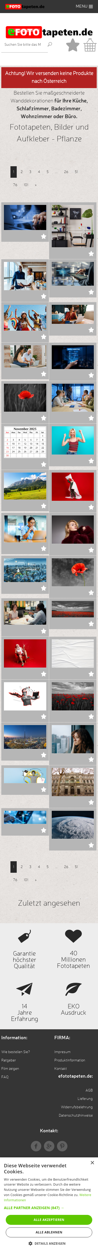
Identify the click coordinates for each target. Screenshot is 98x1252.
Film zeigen (10, 1069)
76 (15, 185)
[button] (49, 1207)
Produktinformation (69, 1060)
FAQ (5, 1077)
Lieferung (85, 1099)
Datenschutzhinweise (76, 1115)
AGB (89, 1090)
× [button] (92, 1163)
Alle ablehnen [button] (49, 1232)
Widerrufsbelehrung (77, 1107)
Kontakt (60, 1069)
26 (66, 172)
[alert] (49, 1204)
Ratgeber (8, 1060)
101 (26, 185)
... (56, 172)
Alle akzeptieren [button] (49, 1219)
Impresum (62, 1052)
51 (76, 172)
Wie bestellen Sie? (15, 1052)
